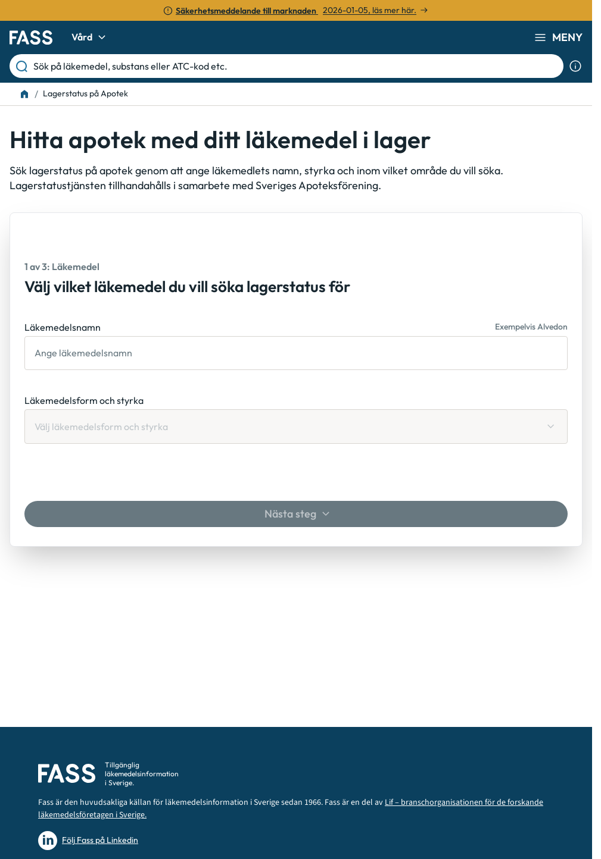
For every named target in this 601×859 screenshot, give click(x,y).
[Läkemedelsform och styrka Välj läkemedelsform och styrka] (296, 426)
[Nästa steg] (296, 514)
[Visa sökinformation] (575, 66)
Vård (90, 37)
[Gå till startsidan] (31, 37)
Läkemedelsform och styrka (84, 400)
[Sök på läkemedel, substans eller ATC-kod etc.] (296, 66)
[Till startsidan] (24, 94)
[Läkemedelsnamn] (296, 352)
